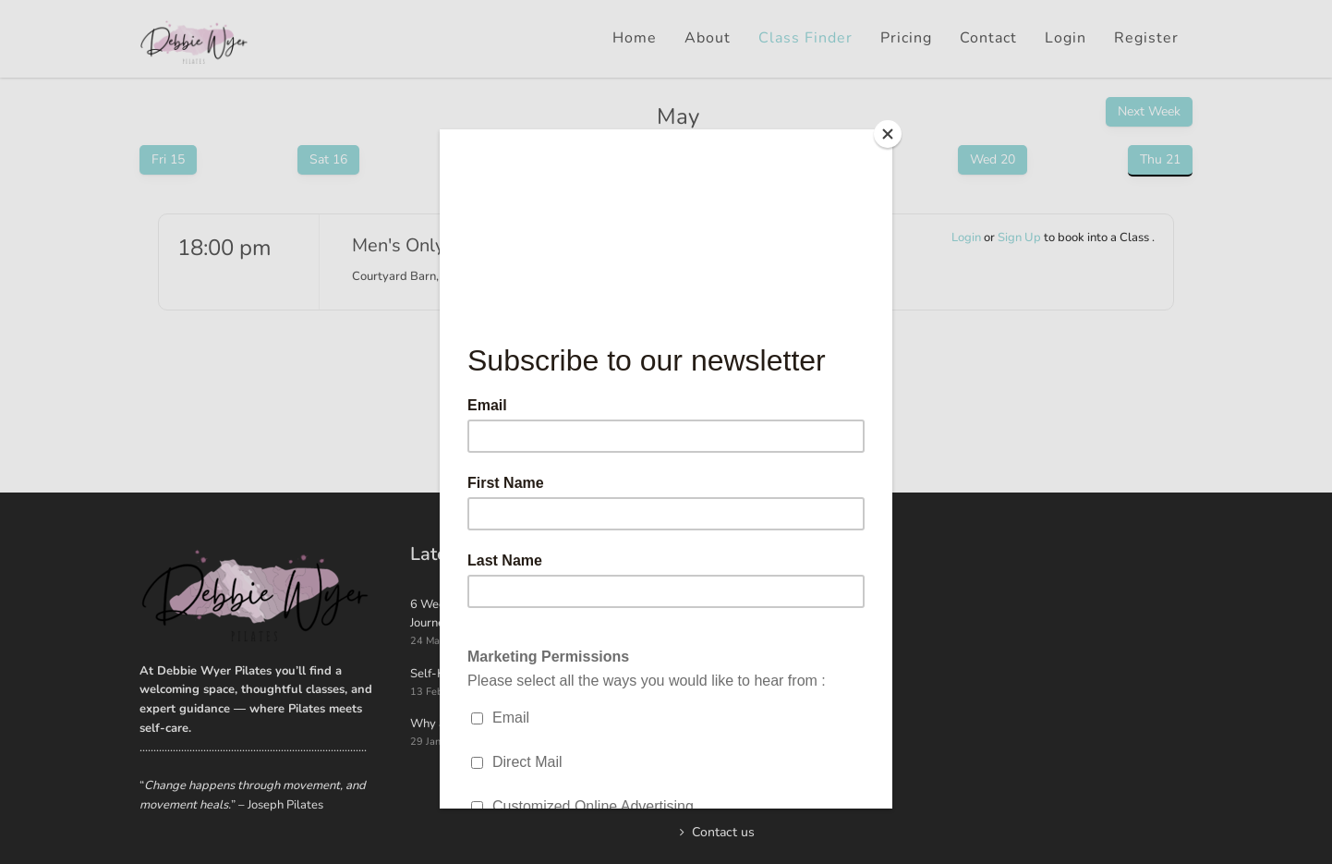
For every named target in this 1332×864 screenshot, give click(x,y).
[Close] (888, 134)
